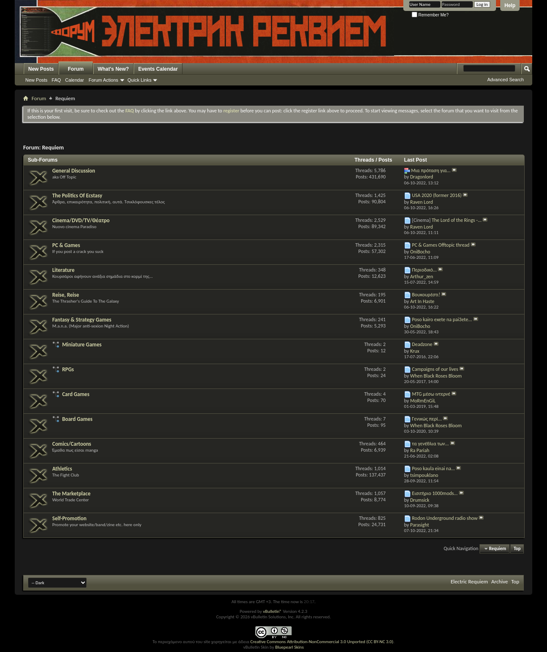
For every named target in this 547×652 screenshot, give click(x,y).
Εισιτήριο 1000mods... (435, 493)
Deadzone (422, 344)
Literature (63, 270)
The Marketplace (71, 493)
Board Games (77, 419)
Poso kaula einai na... (433, 468)
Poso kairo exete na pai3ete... (442, 319)
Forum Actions (103, 79)
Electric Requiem (469, 581)
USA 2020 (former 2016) (437, 195)
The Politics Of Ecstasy (77, 195)
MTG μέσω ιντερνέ (431, 394)
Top (517, 548)
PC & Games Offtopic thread (441, 245)
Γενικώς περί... (427, 419)
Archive (499, 581)
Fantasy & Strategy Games (81, 320)
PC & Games (66, 245)
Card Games (75, 394)
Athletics (62, 469)
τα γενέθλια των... (430, 444)
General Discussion (73, 171)
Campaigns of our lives (435, 369)
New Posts (41, 69)
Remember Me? (430, 15)
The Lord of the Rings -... (456, 220)
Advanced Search (505, 79)
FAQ (56, 79)
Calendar (74, 79)
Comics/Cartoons (71, 444)
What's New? (113, 69)
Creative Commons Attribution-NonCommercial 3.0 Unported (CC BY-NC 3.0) (321, 641)
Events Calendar (158, 69)
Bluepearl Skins (289, 647)
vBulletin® (272, 611)
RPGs (68, 369)
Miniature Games (81, 344)
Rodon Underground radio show (445, 518)
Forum (75, 69)
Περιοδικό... (424, 270)
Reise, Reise (65, 295)
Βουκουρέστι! (426, 295)
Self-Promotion (69, 518)
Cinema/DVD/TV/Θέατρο (81, 220)
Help (509, 5)
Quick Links (140, 79)
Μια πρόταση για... (431, 170)
